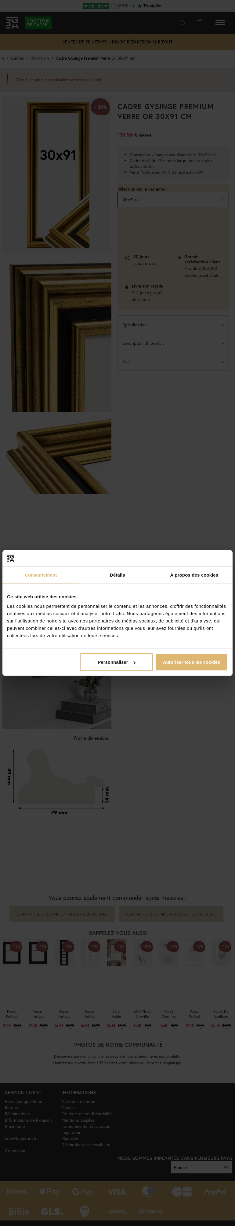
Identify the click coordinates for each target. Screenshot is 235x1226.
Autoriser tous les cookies (191, 662)
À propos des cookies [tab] (194, 574)
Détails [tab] (117, 574)
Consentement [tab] (41, 574)
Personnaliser (116, 662)
